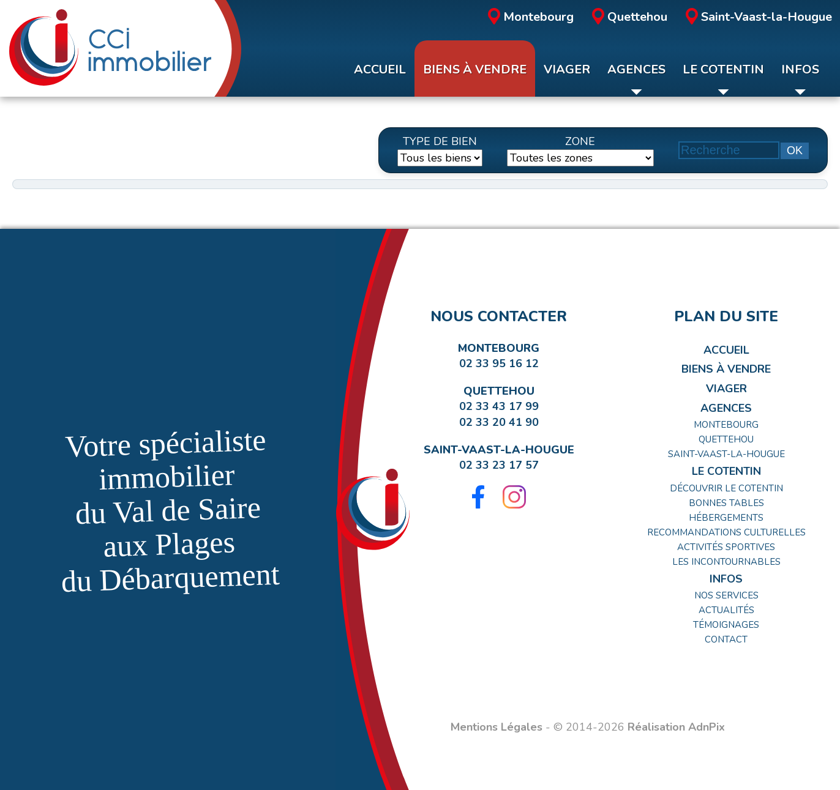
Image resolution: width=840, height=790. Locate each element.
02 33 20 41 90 (499, 422)
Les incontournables (726, 562)
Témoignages (726, 625)
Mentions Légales (496, 727)
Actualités (726, 610)
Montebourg (531, 17)
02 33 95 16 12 (499, 363)
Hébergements (726, 518)
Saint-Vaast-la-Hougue (759, 17)
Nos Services (726, 595)
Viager (726, 388)
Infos (726, 579)
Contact (726, 639)
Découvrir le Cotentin (726, 488)
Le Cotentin (726, 471)
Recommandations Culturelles (726, 532)
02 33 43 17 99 (499, 406)
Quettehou (629, 17)
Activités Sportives (726, 547)
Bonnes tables (726, 503)
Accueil (726, 350)
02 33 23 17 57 (499, 465)
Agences (726, 408)
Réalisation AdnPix (676, 727)
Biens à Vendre (726, 369)
